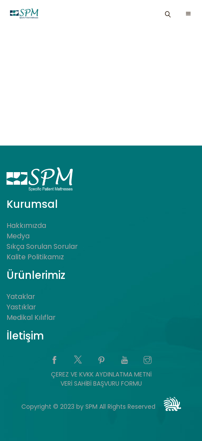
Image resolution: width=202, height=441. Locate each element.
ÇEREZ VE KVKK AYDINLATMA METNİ (101, 374)
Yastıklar (21, 307)
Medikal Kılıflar (31, 317)
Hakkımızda (26, 225)
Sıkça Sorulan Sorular (42, 246)
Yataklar (21, 297)
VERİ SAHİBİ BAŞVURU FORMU (101, 383)
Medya (18, 236)
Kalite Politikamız (35, 257)
